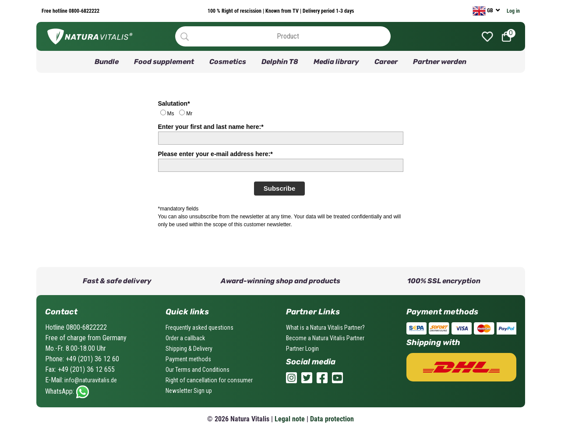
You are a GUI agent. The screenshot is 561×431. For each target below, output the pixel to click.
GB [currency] (483, 11)
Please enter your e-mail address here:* (215, 153)
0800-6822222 (83, 11)
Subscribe (280, 188)
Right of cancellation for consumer (209, 380)
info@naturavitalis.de (90, 380)
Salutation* (174, 103)
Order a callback (185, 338)
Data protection (332, 419)
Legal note (290, 419)
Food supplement (164, 61)
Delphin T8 (279, 61)
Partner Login (302, 348)
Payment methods (188, 359)
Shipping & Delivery (189, 348)
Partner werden (439, 61)
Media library (336, 61)
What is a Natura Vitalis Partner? (325, 327)
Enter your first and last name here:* (211, 126)
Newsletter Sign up (189, 390)
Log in (513, 11)
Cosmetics (227, 61)
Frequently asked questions (199, 327)
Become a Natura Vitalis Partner (325, 338)
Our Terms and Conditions (197, 369)
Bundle (107, 61)
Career (386, 61)
